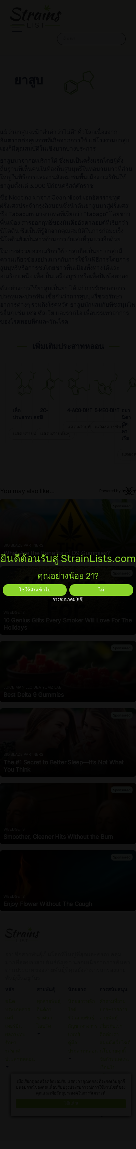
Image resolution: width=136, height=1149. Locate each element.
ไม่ (101, 590)
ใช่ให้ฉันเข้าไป (34, 590)
